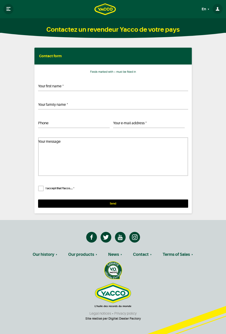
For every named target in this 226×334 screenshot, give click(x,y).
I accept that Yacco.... (60, 188)
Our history (43, 254)
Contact (141, 254)
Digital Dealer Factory (124, 318)
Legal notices (100, 313)
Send (113, 203)
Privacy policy (125, 313)
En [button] (204, 9)
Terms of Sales (176, 254)
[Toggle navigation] (8, 9)
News (113, 254)
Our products (81, 254)
